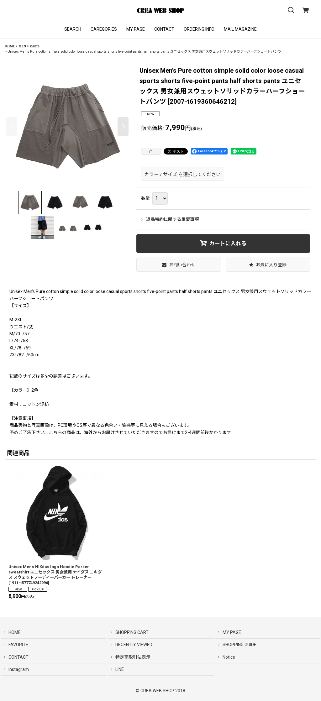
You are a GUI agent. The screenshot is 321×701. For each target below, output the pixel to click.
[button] (73, 29)
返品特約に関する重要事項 (170, 219)
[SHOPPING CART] (305, 10)
